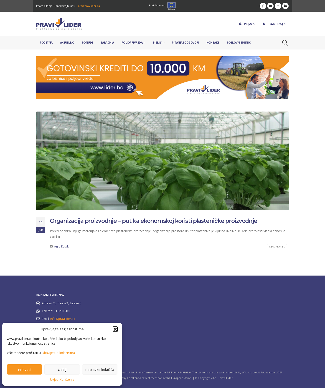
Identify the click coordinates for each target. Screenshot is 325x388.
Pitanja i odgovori (185, 42)
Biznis (157, 42)
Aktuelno (67, 42)
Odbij (62, 369)
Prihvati (24, 369)
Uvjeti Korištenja (62, 379)
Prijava (246, 24)
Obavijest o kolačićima (58, 353)
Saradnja (107, 42)
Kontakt (212, 42)
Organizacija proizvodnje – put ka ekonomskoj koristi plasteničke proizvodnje (153, 220)
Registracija (273, 24)
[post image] (162, 161)
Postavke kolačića (99, 369)
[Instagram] (278, 6)
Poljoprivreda (132, 42)
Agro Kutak (61, 246)
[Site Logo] (59, 24)
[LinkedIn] (285, 6)
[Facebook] (263, 6)
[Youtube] (270, 6)
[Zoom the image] (162, 59)
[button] (115, 329)
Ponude (87, 42)
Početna (46, 42)
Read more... (277, 246)
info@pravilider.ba (88, 6)
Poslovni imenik (239, 42)
